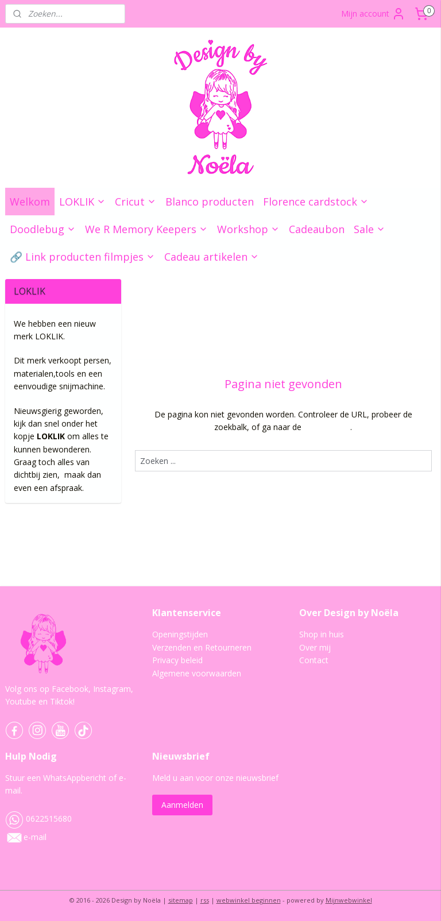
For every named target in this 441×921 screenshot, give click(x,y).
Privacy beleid (177, 660)
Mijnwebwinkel (349, 900)
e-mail (35, 836)
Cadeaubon (317, 229)
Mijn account (373, 14)
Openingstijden (180, 634)
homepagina (327, 427)
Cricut (135, 201)
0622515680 (38, 818)
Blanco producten (209, 201)
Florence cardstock (316, 201)
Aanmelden (182, 804)
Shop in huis (321, 634)
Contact (313, 660)
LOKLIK (82, 201)
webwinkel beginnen (248, 900)
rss (204, 900)
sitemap (180, 900)
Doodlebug (43, 229)
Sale (369, 229)
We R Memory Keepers (146, 229)
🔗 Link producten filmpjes (82, 257)
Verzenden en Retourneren (202, 647)
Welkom (30, 201)
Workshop (248, 229)
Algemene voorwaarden (196, 673)
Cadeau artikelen (211, 257)
